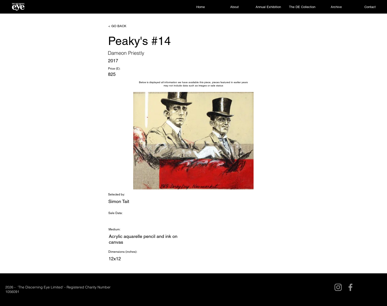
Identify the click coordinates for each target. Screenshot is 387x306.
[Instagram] (338, 287)
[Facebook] (350, 287)
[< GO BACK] (124, 26)
